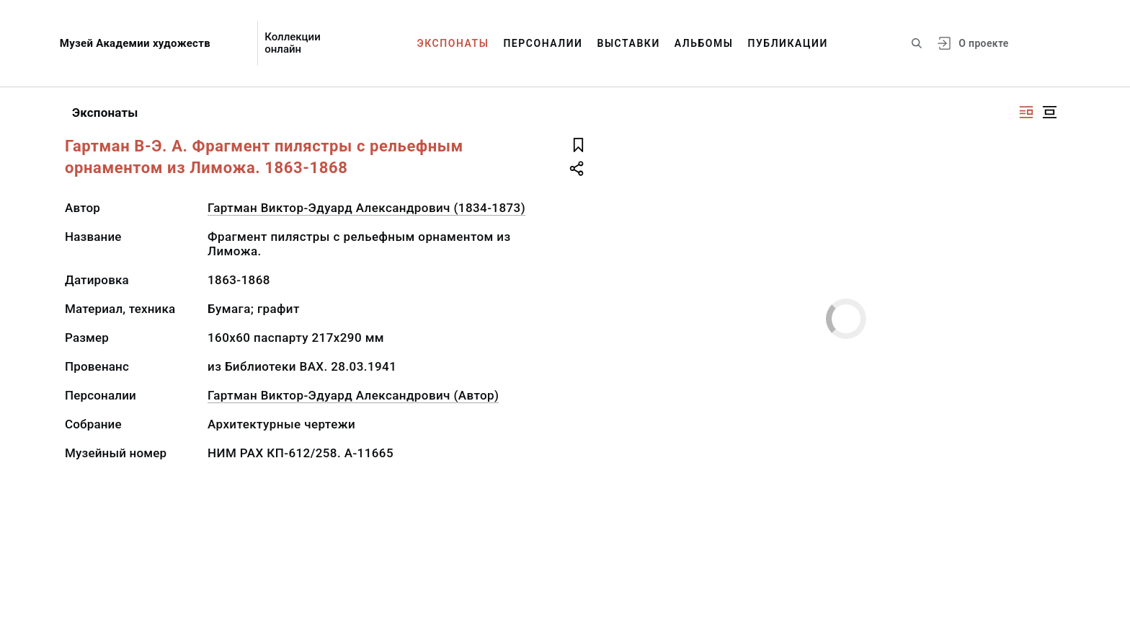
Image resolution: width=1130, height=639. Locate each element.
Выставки (628, 43)
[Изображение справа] (1026, 112)
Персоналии (542, 43)
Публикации (788, 43)
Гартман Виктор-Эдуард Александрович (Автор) (353, 395)
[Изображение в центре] (1049, 112)
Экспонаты (453, 43)
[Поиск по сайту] (916, 43)
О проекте (983, 43)
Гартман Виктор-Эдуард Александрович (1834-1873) (366, 207)
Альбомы (704, 43)
